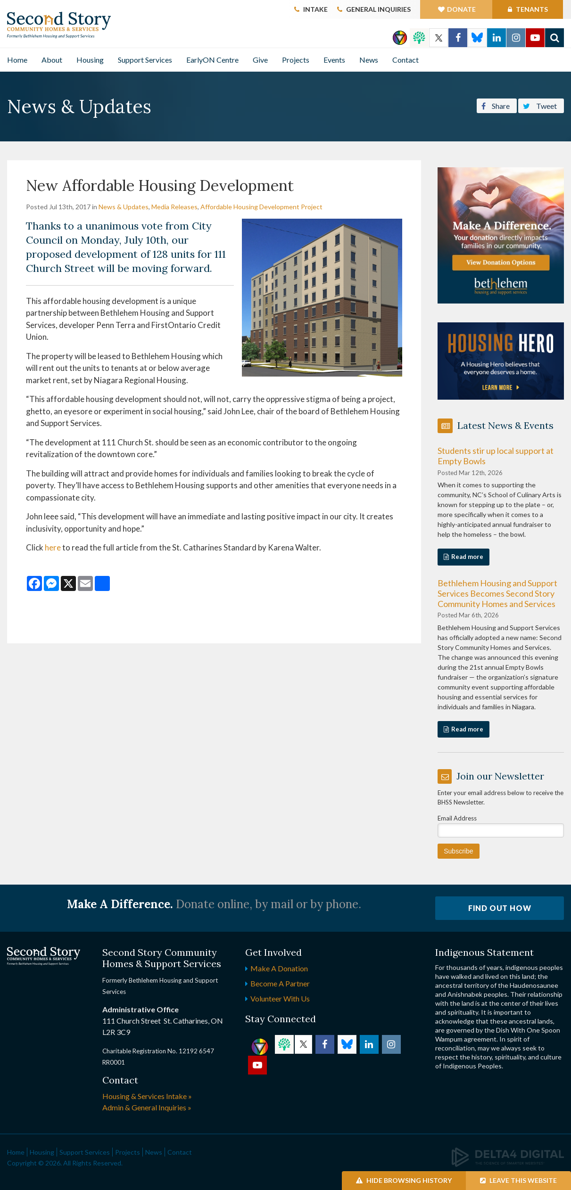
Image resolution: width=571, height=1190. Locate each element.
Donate (461, 9)
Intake (315, 9)
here (53, 547)
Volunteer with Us (280, 998)
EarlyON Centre (212, 59)
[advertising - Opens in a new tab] (501, 360)
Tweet (540, 105)
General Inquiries (378, 9)
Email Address (457, 818)
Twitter (438, 37)
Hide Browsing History (404, 1180)
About (51, 59)
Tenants (531, 9)
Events (334, 59)
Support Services (145, 59)
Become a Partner (280, 983)
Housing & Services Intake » (147, 1096)
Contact (405, 59)
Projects (295, 59)
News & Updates (124, 207)
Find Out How (499, 907)
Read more (467, 556)
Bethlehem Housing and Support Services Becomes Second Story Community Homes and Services (497, 593)
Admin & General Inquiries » (146, 1107)
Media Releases (174, 207)
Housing (90, 59)
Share (495, 105)
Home (17, 59)
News (368, 59)
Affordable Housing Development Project (261, 207)
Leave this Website (518, 1180)
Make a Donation (279, 968)
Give (260, 59)
